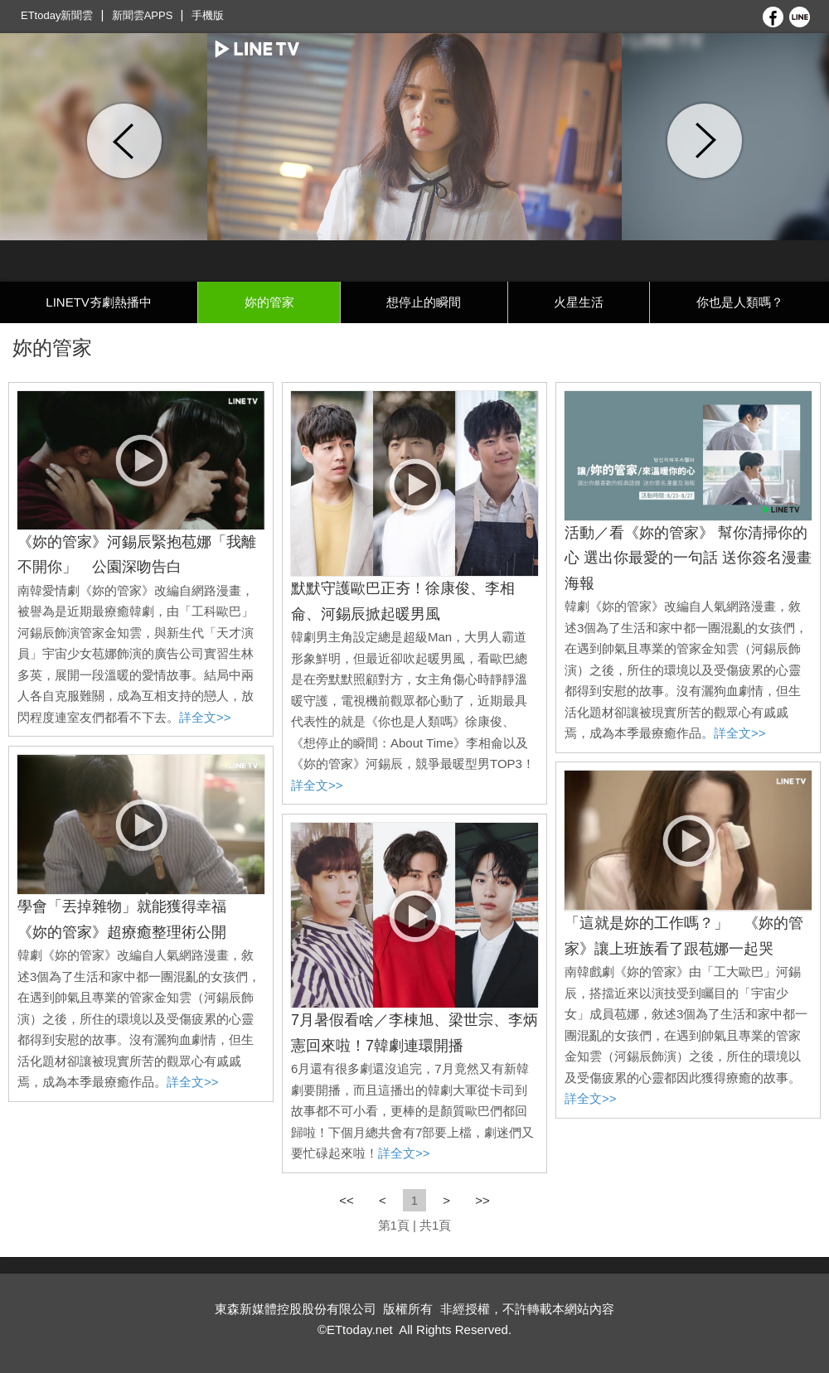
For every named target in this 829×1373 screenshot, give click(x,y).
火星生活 (579, 302)
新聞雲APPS (142, 15)
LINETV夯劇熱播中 (99, 302)
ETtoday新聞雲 (57, 15)
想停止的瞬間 (423, 302)
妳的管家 (269, 302)
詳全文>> (205, 717)
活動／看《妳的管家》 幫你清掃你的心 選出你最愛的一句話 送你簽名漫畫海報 (688, 558)
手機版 (207, 15)
